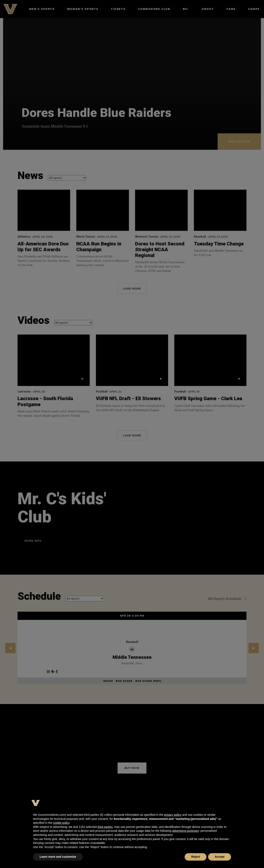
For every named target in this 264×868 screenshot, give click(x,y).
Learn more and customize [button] (58, 856)
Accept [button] (219, 856)
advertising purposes (185, 830)
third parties (105, 826)
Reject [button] (195, 856)
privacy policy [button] (172, 814)
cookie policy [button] (61, 822)
